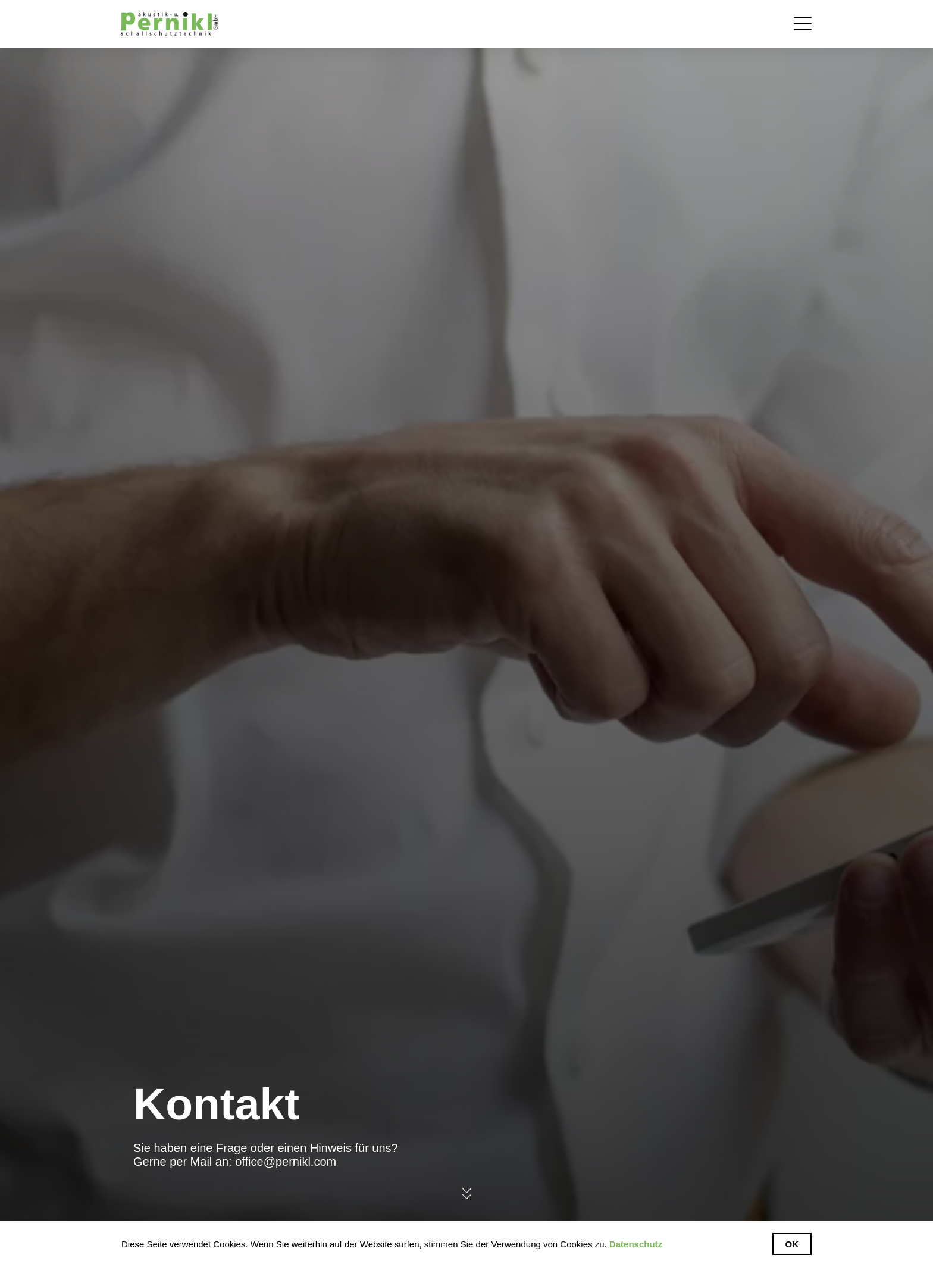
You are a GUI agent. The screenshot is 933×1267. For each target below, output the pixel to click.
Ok (792, 1244)
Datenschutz (635, 1244)
